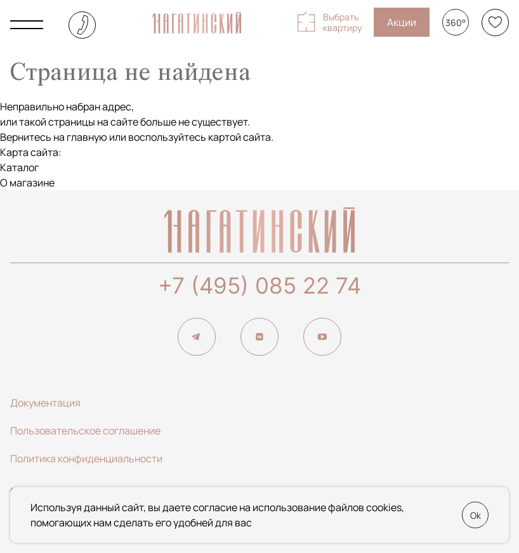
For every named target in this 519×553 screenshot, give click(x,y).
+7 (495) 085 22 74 (259, 285)
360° (455, 22)
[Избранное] (495, 22)
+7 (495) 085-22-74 (82, 25)
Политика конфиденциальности (86, 458)
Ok (475, 515)
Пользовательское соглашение (85, 431)
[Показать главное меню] (26, 24)
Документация (45, 403)
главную (87, 137)
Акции (401, 22)
